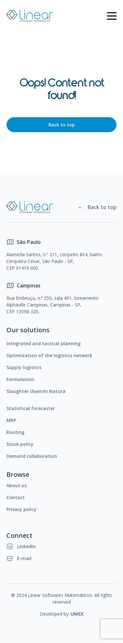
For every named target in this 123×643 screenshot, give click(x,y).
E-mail (18, 558)
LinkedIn (21, 546)
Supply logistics (23, 367)
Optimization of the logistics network (49, 355)
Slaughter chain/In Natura (36, 391)
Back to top (61, 125)
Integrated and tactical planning (43, 343)
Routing (15, 432)
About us (16, 485)
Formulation (20, 379)
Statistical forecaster (30, 408)
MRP (11, 420)
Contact (15, 497)
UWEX (77, 614)
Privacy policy (21, 509)
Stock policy (19, 444)
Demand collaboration (31, 456)
